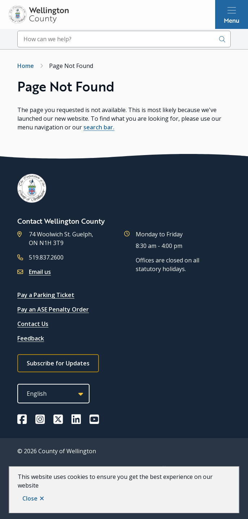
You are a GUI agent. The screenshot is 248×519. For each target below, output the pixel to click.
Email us (40, 272)
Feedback (30, 338)
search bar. (98, 127)
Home (25, 66)
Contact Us (32, 324)
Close (30, 498)
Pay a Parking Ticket (45, 295)
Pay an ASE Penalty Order (53, 309)
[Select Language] (53, 393)
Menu (231, 20)
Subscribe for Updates (58, 363)
